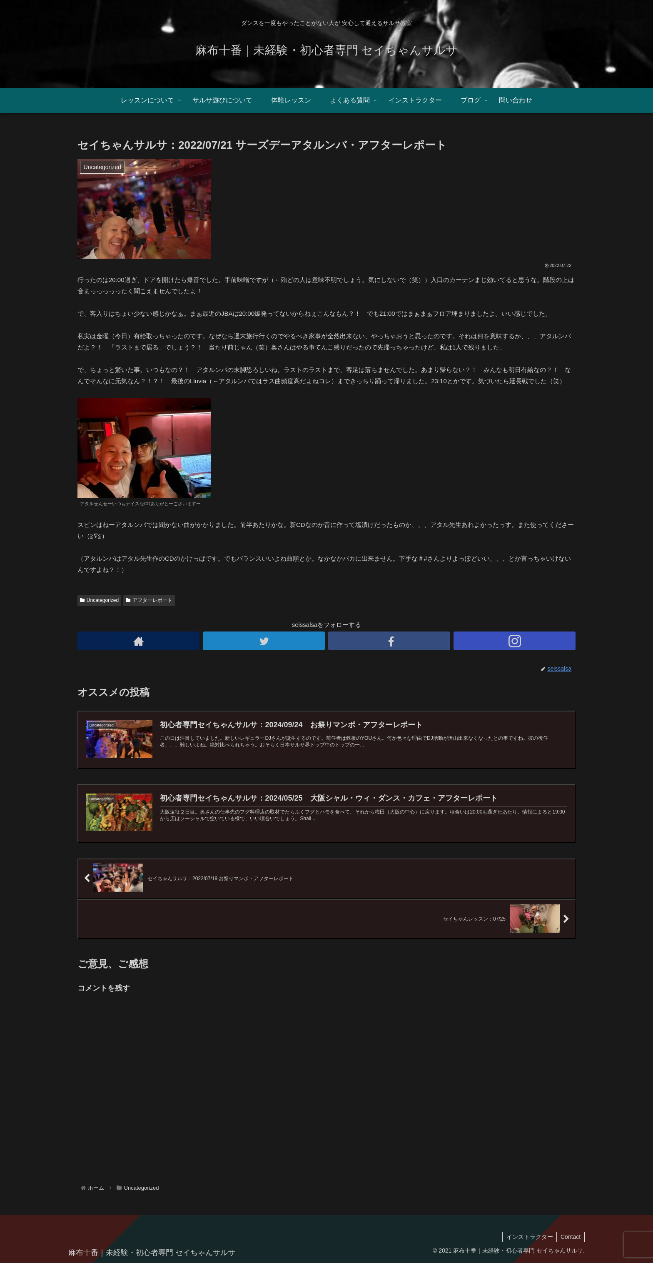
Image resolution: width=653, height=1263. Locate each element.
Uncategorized (99, 600)
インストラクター (528, 1236)
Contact (570, 1236)
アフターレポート (149, 600)
